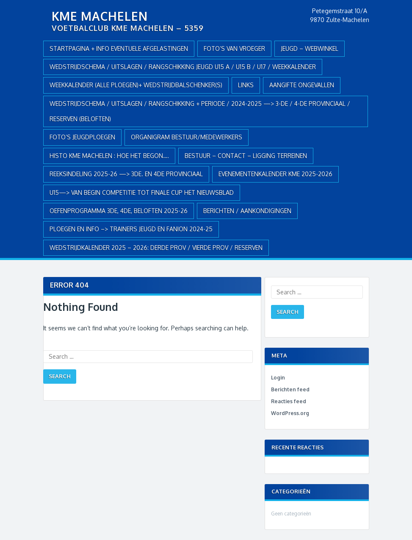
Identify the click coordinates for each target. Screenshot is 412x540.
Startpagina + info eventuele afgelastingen (119, 48)
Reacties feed (288, 401)
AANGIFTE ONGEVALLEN (301, 85)
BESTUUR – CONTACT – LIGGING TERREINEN (246, 155)
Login (278, 377)
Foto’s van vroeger (234, 48)
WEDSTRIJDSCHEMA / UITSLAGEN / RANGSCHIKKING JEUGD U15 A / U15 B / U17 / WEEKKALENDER (183, 66)
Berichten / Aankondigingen (247, 210)
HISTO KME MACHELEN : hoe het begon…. (109, 155)
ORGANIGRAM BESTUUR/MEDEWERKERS (186, 137)
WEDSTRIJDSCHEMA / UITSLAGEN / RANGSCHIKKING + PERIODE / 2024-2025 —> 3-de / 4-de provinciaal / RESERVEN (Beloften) (200, 111)
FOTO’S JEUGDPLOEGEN (82, 137)
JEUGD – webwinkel (309, 48)
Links (246, 85)
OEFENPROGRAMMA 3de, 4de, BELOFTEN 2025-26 (119, 210)
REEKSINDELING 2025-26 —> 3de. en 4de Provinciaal (126, 173)
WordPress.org (290, 413)
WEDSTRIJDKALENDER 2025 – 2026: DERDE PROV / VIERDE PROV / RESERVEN (156, 247)
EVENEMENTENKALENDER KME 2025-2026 (275, 173)
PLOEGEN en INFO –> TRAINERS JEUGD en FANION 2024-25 (131, 229)
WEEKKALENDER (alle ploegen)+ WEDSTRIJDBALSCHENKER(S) (136, 85)
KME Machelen (100, 16)
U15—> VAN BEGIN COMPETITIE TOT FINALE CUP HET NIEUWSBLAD (142, 192)
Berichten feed (290, 389)
